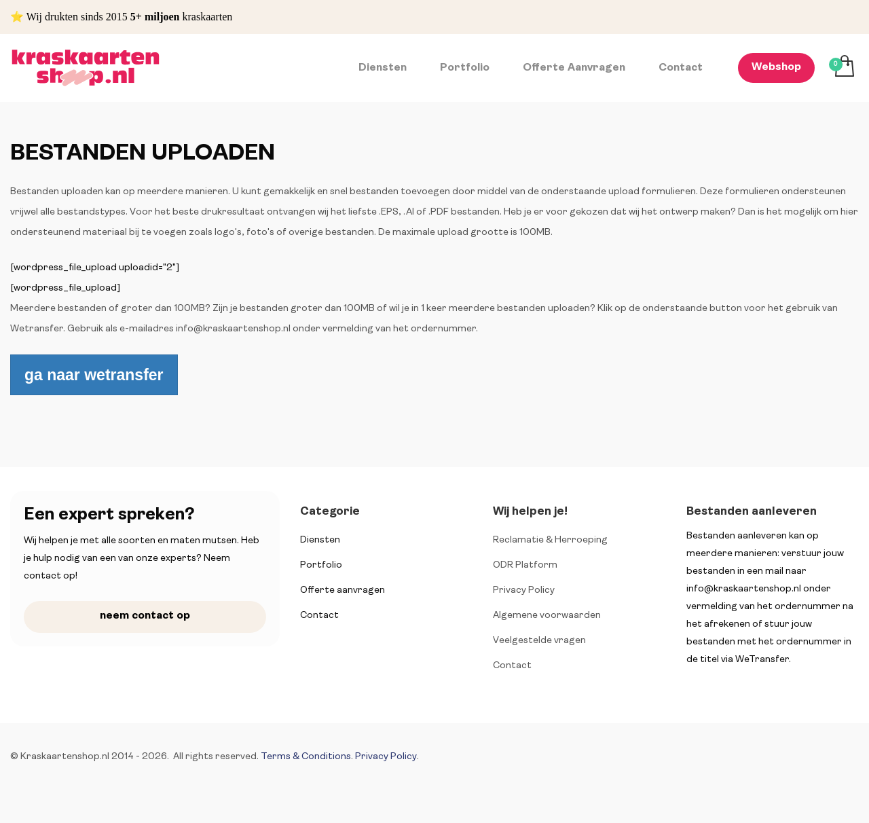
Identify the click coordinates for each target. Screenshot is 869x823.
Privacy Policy (386, 757)
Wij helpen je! (530, 511)
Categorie (330, 511)
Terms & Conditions (306, 757)
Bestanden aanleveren (751, 511)
